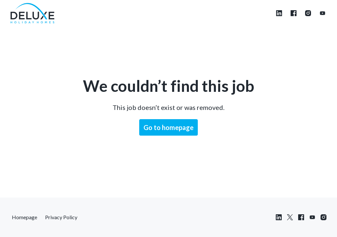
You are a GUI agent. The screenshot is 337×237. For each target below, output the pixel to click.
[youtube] (322, 13)
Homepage (24, 217)
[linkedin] (279, 13)
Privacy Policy (61, 217)
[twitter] (290, 217)
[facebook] (293, 13)
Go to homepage (168, 127)
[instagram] (308, 13)
